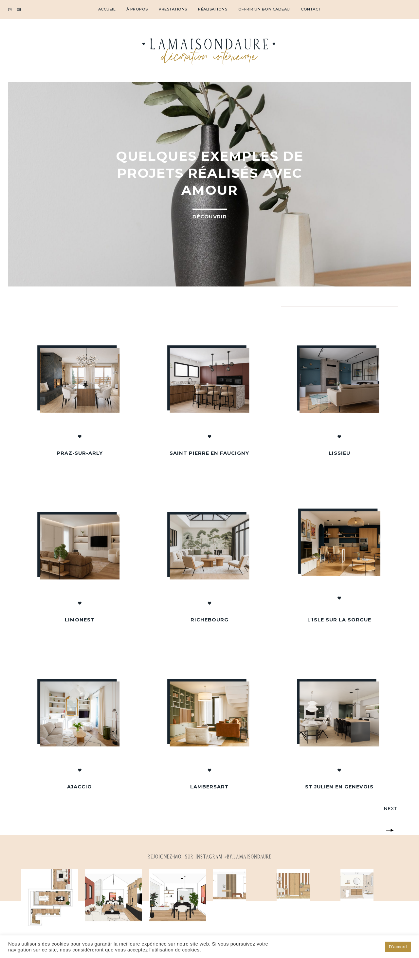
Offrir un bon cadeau (264, 9)
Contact (311, 9)
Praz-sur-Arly (80, 453)
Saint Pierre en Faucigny (209, 453)
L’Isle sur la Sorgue (339, 620)
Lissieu (339, 453)
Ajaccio (79, 787)
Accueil (107, 9)
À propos (137, 9)
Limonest (80, 620)
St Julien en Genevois (339, 787)
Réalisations (212, 9)
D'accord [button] (398, 946)
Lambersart (209, 787)
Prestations (173, 9)
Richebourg (209, 620)
